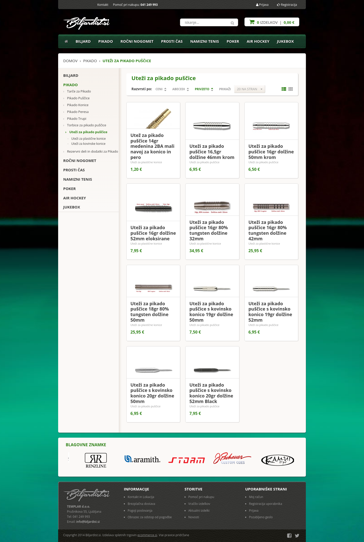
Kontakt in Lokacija (141, 497)
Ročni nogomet (137, 41)
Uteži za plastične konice (86, 139)
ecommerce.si (147, 535)
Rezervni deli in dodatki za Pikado (90, 151)
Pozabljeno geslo (261, 517)
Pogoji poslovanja (140, 510)
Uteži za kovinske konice (86, 144)
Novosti (193, 517)
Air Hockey (258, 41)
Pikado (105, 41)
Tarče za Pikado (77, 91)
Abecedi (178, 89)
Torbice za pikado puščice (84, 125)
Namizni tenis (204, 41)
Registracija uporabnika (265, 504)
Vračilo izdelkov (199, 504)
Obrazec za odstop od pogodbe (150, 517)
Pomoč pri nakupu (201, 497)
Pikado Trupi (74, 118)
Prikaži (225, 89)
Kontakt (102, 5)
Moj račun (256, 497)
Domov (70, 60)
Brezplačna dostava (141, 504)
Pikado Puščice (76, 98)
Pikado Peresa (76, 112)
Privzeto (202, 89)
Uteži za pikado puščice (86, 132)
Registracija (287, 5)
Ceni (159, 89)
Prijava (262, 5)
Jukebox (285, 41)
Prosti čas (172, 41)
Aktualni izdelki (199, 510)
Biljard (83, 41)
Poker (232, 41)
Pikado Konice (75, 105)
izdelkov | (271, 22)
